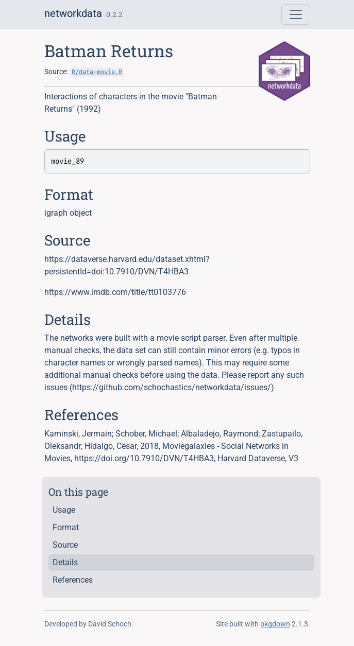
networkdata (73, 13)
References (73, 580)
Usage (64, 510)
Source (65, 545)
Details (65, 562)
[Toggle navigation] (295, 14)
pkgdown (275, 624)
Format (66, 527)
